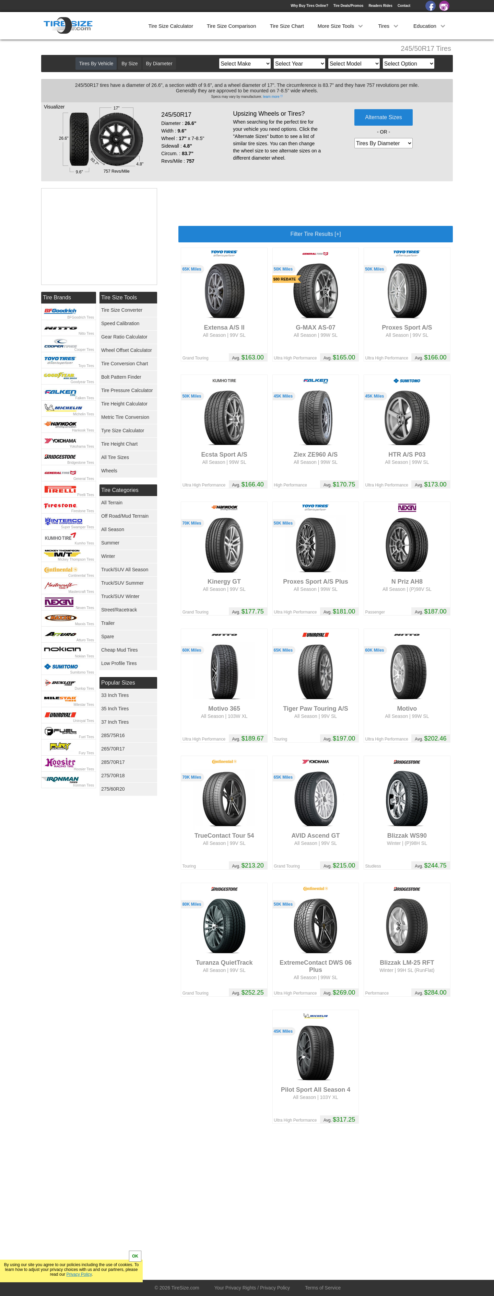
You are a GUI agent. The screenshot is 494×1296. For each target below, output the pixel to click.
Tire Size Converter (121, 310)
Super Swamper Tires (77, 527)
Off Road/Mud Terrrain (125, 516)
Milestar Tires (84, 705)
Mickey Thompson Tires (76, 559)
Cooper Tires (84, 350)
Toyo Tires (86, 366)
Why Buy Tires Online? (309, 6)
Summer (110, 543)
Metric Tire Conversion (125, 417)
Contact (404, 6)
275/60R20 (113, 789)
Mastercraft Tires (81, 592)
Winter (108, 556)
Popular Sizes (118, 683)
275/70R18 (113, 775)
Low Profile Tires (119, 663)
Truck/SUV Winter (120, 596)
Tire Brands (57, 297)
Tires (389, 26)
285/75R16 (113, 735)
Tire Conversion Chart (124, 363)
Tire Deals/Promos (348, 6)
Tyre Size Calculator (122, 430)
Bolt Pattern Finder (121, 377)
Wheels (109, 470)
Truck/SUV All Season (124, 569)
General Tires (83, 479)
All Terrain (111, 502)
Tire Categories (120, 490)
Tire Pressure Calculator (127, 390)
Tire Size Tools (119, 297)
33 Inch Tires (115, 695)
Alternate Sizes (383, 117)
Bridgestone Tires (80, 463)
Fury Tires (86, 753)
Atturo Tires (85, 640)
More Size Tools (341, 26)
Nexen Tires (85, 608)
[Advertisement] (315, 203)
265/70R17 (113, 749)
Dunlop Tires (84, 688)
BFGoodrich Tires (80, 317)
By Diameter (159, 63)
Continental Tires (81, 575)
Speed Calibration (120, 323)
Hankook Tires (83, 430)
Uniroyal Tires (83, 721)
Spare (107, 636)
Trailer (108, 623)
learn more (271, 97)
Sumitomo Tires (82, 672)
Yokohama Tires (82, 446)
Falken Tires (84, 398)
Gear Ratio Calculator (124, 337)
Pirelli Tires (85, 495)
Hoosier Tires (84, 769)
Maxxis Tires (84, 624)
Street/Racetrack (119, 609)
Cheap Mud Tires (119, 650)
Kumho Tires (84, 543)
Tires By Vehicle (96, 63)
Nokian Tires (84, 656)
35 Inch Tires (115, 708)
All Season (112, 529)
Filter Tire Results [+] (315, 234)
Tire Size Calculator (171, 26)
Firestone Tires (82, 511)
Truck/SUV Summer (122, 583)
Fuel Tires (86, 737)
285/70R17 (113, 762)
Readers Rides (380, 6)
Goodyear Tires (82, 382)
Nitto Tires (86, 333)
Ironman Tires (83, 785)
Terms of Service (323, 1288)
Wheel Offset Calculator (126, 350)
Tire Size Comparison (231, 26)
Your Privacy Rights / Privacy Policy (252, 1288)
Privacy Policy (79, 1274)
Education (430, 26)
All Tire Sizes (115, 457)
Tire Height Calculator (124, 403)
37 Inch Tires (115, 722)
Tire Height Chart (119, 444)
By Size (129, 63)
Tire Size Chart (287, 26)
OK (135, 1256)
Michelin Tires (83, 414)
